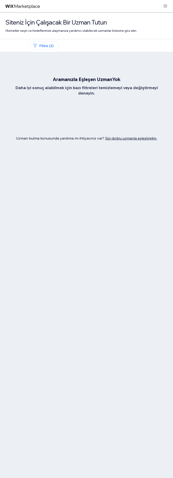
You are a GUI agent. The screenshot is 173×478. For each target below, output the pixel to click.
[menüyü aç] (165, 6)
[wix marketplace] (22, 6)
